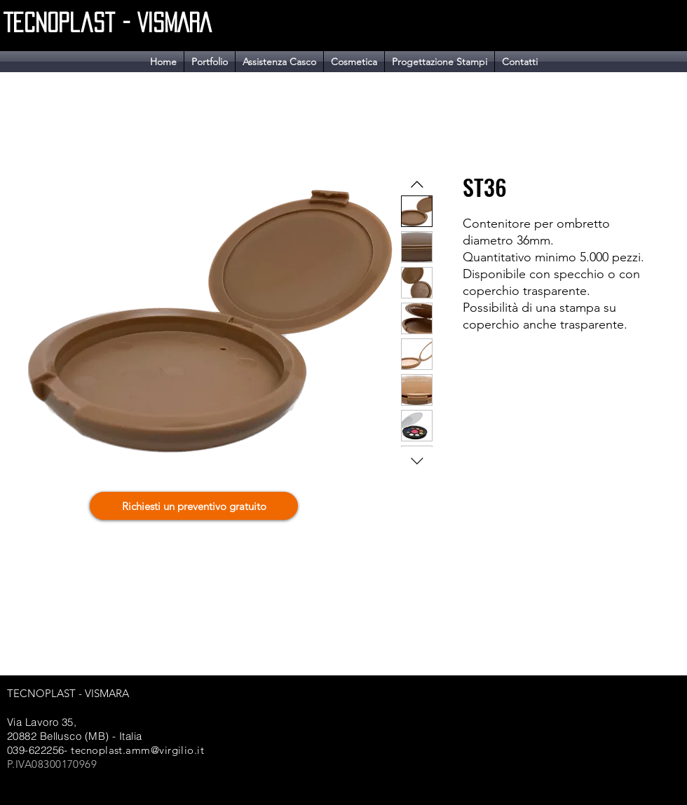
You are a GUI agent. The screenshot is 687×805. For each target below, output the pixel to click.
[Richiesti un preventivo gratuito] (194, 506)
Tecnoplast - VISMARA (107, 22)
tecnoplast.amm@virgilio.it (137, 750)
